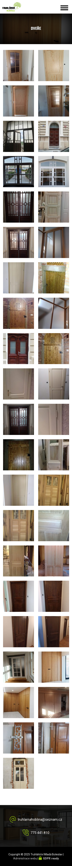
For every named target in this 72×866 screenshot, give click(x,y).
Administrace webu (25, 858)
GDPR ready (51, 858)
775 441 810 (40, 833)
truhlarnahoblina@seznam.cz (40, 819)
